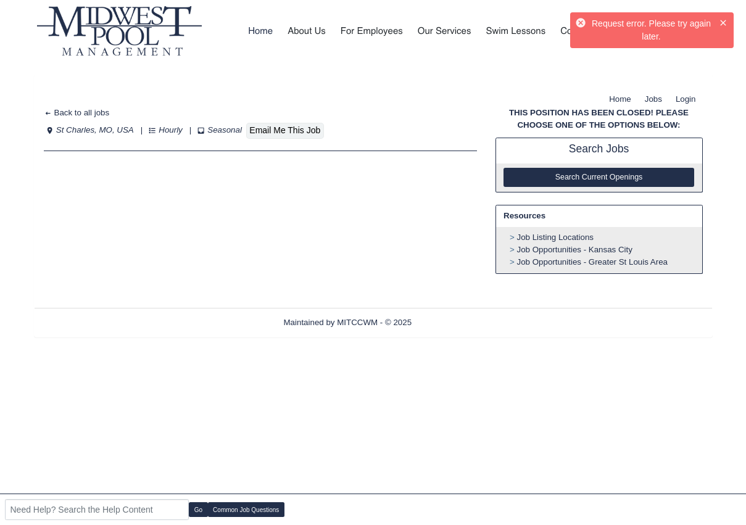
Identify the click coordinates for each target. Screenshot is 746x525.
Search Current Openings (599, 177)
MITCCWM (357, 322)
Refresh (448, 322)
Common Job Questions (246, 509)
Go (198, 509)
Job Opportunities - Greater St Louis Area (592, 262)
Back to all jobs (77, 112)
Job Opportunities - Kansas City (574, 249)
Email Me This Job (284, 130)
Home (620, 99)
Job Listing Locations (555, 237)
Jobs (653, 99)
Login (686, 99)
